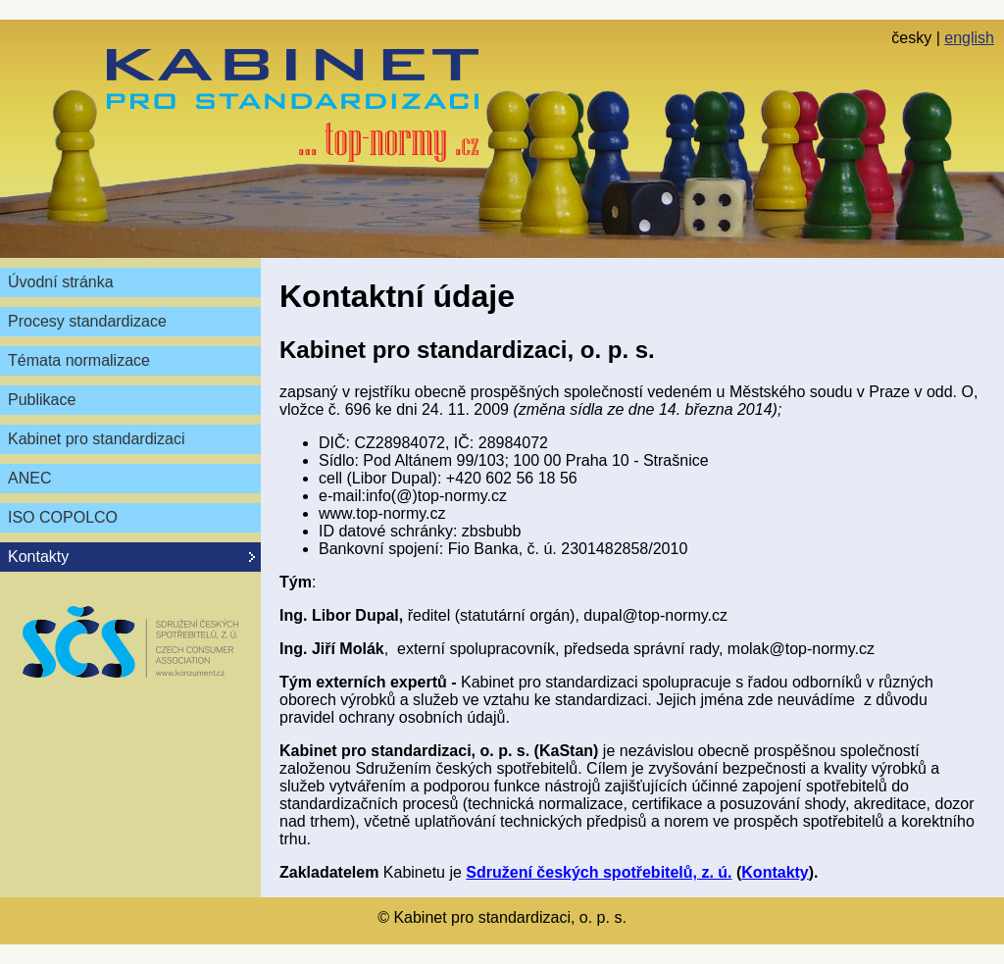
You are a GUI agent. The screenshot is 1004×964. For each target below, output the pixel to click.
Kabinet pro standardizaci (96, 439)
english (969, 37)
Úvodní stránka (61, 282)
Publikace (41, 399)
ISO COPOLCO (63, 517)
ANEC (29, 478)
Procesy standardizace (87, 321)
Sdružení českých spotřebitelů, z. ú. (598, 872)
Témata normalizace (79, 360)
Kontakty (774, 872)
